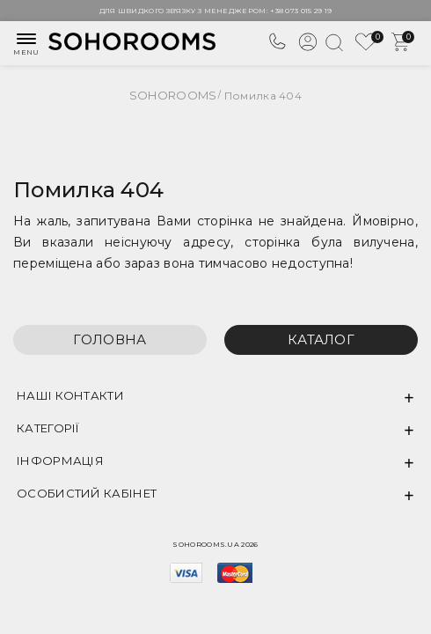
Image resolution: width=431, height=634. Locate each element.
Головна (109, 339)
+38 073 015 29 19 (301, 10)
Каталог (321, 339)
